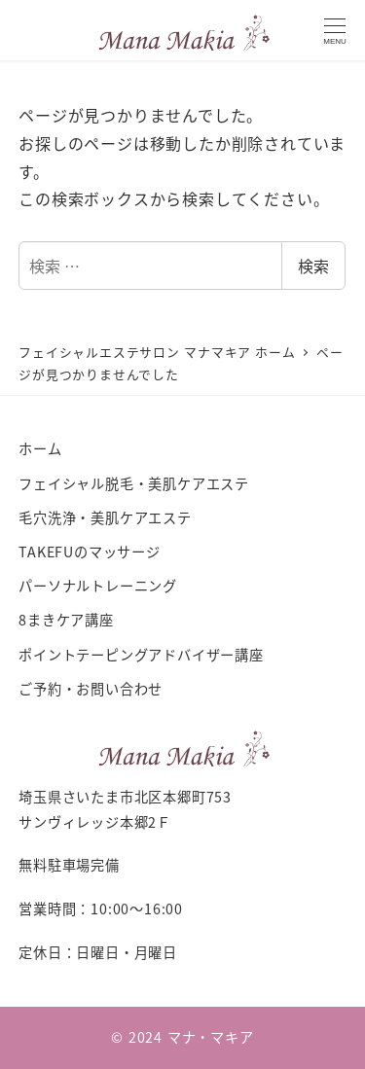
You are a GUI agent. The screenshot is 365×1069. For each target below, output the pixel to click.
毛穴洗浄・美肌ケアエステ (105, 517)
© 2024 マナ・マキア (182, 1037)
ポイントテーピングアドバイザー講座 (141, 654)
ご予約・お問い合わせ (90, 688)
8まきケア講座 (66, 619)
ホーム (39, 448)
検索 (313, 265)
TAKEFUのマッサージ (89, 551)
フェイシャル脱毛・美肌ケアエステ (133, 483)
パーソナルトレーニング (97, 585)
